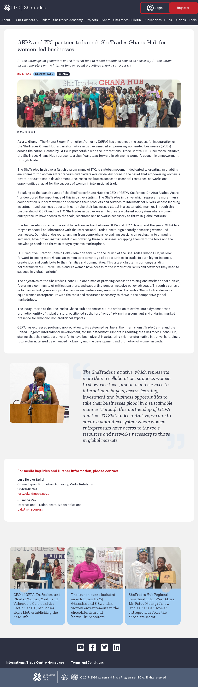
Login (155, 8)
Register (183, 8)
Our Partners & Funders (33, 20)
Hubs (168, 20)
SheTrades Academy (68, 20)
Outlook (180, 20)
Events (105, 20)
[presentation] (24, 588)
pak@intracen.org (30, 509)
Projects (91, 20)
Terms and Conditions (87, 662)
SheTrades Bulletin (127, 20)
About (5, 20)
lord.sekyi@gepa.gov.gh (34, 493)
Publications (152, 20)
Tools (193, 20)
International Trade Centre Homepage (35, 662)
